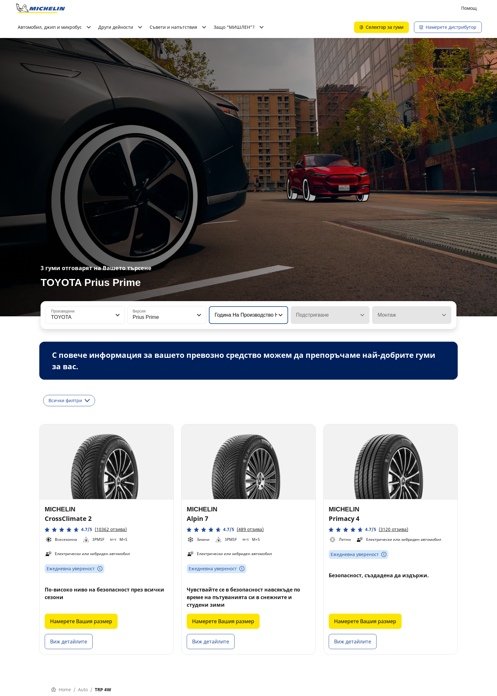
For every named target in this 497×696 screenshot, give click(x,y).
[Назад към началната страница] (40, 8)
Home (61, 690)
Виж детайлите (68, 641)
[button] (116, 315)
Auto (83, 690)
